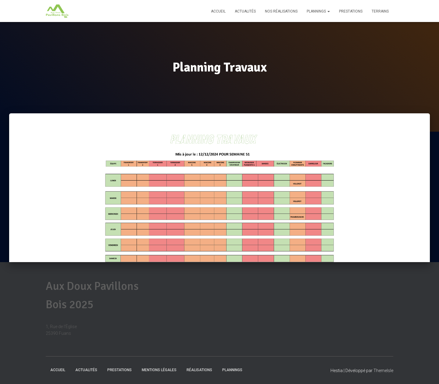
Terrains (380, 11)
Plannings (318, 11)
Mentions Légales (159, 370)
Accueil (218, 11)
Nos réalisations (281, 11)
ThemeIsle (383, 370)
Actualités (245, 11)
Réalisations (199, 370)
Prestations (350, 11)
